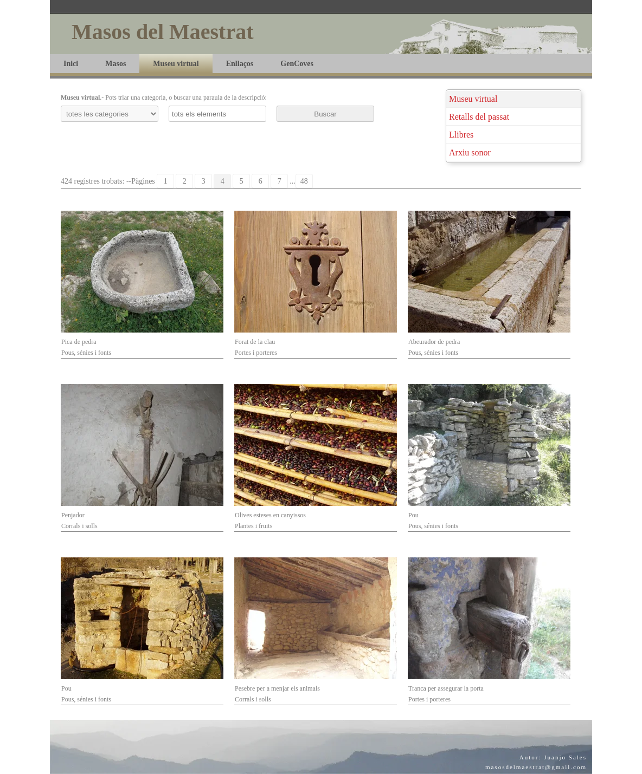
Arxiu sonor (470, 152)
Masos (115, 64)
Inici (70, 64)
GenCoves (296, 64)
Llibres (461, 134)
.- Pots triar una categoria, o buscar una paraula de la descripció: (164, 97)
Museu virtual (175, 64)
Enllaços (240, 64)
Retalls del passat (479, 116)
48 (304, 181)
